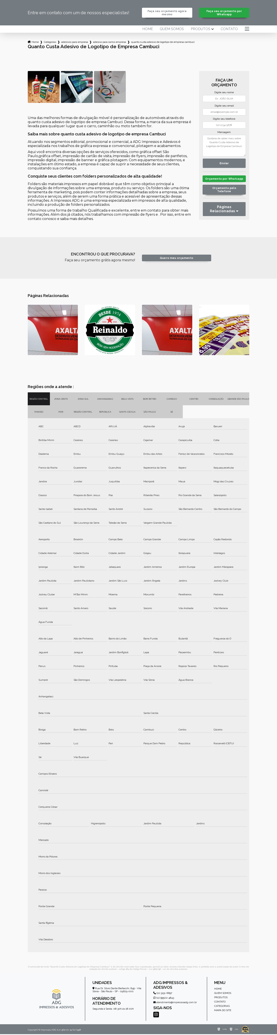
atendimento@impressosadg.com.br (175, 1003)
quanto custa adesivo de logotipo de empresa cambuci (163, 41)
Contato (229, 29)
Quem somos (172, 29)
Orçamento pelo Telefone (224, 193)
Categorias (50, 41)
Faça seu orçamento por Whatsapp (224, 12)
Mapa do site (222, 1011)
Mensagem (224, 132)
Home (147, 29)
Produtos (200, 29)
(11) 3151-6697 (162, 993)
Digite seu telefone (224, 118)
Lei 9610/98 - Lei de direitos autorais (168, 970)
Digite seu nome (224, 92)
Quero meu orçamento (176, 258)
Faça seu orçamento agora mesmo (167, 12)
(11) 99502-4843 (163, 998)
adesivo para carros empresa (109, 41)
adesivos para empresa (74, 41)
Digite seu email (224, 105)
